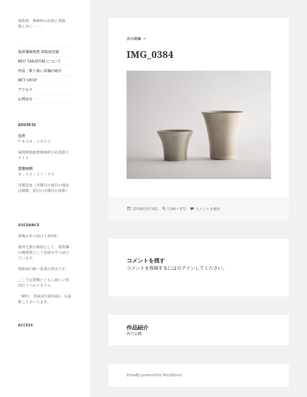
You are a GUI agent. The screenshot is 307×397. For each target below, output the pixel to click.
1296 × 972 (176, 208)
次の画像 (134, 38)
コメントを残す (208, 208)
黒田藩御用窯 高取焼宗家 (38, 51)
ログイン (186, 268)
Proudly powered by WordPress (154, 375)
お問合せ (25, 98)
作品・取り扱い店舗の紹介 (40, 70)
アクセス (25, 89)
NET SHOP (27, 80)
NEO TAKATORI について (39, 61)
